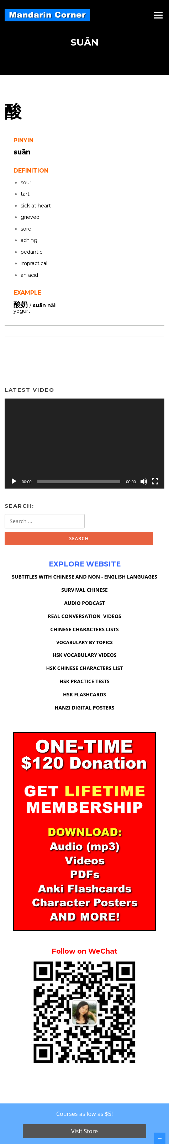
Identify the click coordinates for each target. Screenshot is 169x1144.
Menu (158, 15)
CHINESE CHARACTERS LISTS (84, 629)
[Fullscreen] (155, 481)
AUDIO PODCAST (84, 603)
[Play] (13, 481)
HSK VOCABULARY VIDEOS (84, 655)
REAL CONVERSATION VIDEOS (84, 616)
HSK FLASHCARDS (84, 694)
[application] (84, 443)
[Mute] (143, 481)
